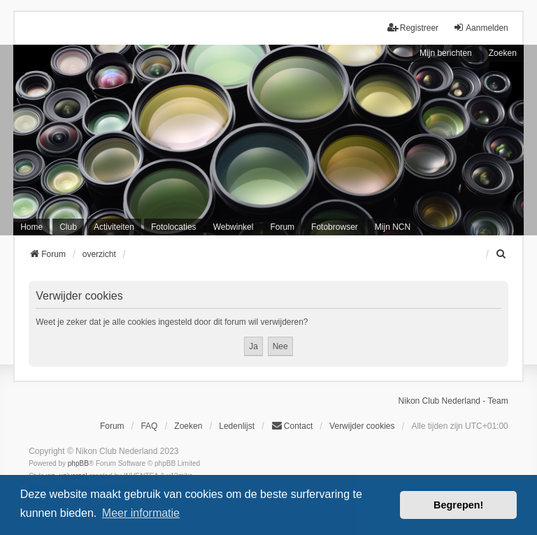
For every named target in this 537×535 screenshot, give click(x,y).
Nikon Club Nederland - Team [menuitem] (453, 401)
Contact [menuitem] (292, 425)
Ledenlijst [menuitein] (237, 426)
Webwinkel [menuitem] (233, 227)
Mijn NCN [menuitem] (392, 227)
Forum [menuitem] (282, 227)
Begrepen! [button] (458, 505)
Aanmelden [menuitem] (480, 27)
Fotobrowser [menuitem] (334, 227)
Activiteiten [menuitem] (114, 227)
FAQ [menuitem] (149, 426)
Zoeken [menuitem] (188, 426)
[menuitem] (502, 254)
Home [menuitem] (31, 227)
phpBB (78, 463)
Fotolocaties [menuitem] (173, 227)
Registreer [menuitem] (412, 27)
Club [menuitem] (68, 227)
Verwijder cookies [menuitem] (361, 426)
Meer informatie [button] (141, 513)
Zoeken (503, 53)
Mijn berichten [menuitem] (446, 53)
